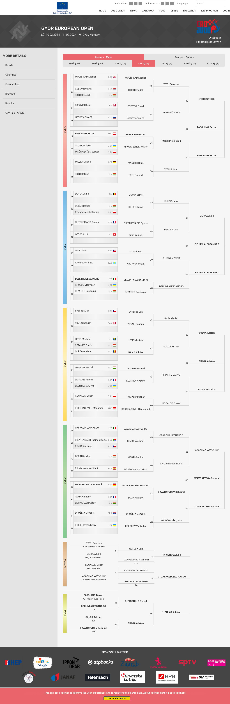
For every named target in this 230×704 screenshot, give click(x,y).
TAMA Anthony (83, 496)
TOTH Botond (82, 174)
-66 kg (97, 63)
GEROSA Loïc (82, 234)
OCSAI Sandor (82, 456)
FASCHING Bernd (85, 133)
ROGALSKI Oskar (84, 395)
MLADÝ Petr (81, 250)
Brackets (10, 93)
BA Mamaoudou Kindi (86, 468)
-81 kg (143, 63)
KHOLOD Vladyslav (85, 285)
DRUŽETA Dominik (84, 512)
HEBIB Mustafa (83, 339)
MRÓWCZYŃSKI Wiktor (87, 151)
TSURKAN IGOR (83, 145)
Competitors (12, 84)
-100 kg (190, 63)
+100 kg (213, 63)
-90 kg (167, 63)
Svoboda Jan (82, 310)
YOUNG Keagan (83, 323)
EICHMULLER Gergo (85, 502)
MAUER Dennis (83, 161)
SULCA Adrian (83, 351)
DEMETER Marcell (84, 367)
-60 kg (74, 63)
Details (9, 65)
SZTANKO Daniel (83, 345)
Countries (10, 74)
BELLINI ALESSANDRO (87, 278)
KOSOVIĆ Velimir (83, 89)
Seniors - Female (184, 57)
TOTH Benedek (83, 95)
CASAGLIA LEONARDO (87, 427)
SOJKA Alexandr (83, 446)
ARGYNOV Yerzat (84, 262)
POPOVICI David (83, 105)
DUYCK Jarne (82, 193)
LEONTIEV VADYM (84, 385)
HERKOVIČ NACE (83, 117)
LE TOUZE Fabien (84, 379)
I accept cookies (116, 698)
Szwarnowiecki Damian (87, 212)
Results (9, 103)
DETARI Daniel (82, 206)
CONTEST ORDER (15, 112)
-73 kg (120, 63)
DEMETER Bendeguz (85, 291)
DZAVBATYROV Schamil (88, 484)
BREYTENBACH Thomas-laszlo (91, 440)
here (183, 692)
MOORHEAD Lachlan (85, 76)
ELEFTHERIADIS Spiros (87, 222)
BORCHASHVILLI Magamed (89, 408)
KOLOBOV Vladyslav (85, 525)
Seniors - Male (103, 57)
